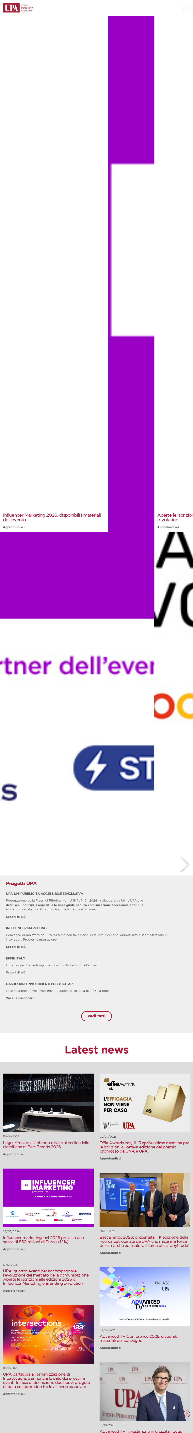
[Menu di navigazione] (187, 8)
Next (184, 864)
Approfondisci (14, 527)
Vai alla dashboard (20, 998)
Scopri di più (15, 917)
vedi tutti (96, 1016)
